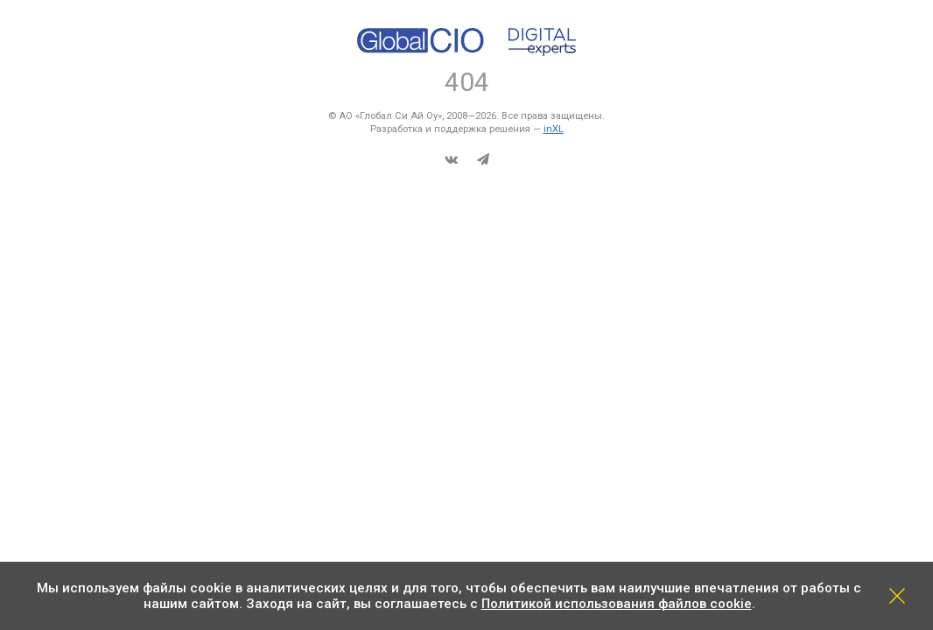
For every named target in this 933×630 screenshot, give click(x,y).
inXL (554, 129)
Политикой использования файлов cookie (616, 604)
